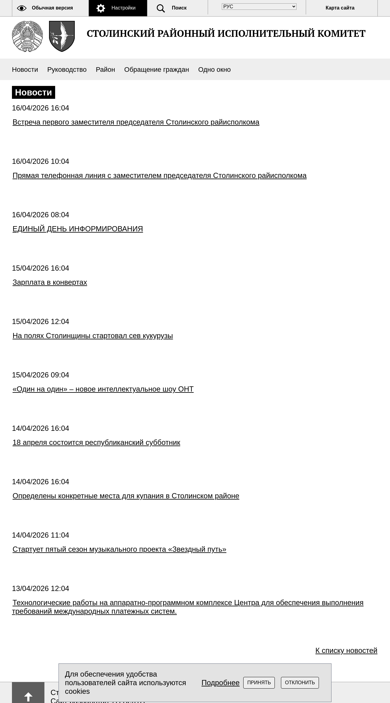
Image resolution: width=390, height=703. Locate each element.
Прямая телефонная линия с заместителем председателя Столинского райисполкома (160, 175)
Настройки (123, 7)
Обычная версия (52, 7)
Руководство (67, 69)
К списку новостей (346, 650)
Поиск (179, 7)
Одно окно (214, 69)
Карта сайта (340, 7)
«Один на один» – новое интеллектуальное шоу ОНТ (103, 389)
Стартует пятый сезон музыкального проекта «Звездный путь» (119, 549)
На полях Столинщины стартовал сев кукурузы (93, 335)
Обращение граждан (156, 69)
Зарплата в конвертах (50, 282)
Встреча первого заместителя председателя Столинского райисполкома (136, 122)
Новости (25, 69)
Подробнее (221, 682)
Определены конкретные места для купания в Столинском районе (126, 496)
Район (105, 69)
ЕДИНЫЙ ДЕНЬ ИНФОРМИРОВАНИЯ (78, 229)
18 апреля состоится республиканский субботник (96, 442)
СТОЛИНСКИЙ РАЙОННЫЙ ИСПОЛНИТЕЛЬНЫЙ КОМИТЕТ (226, 33)
